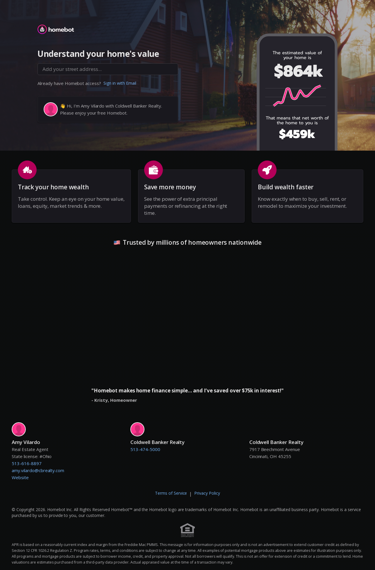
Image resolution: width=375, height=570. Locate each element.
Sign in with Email (119, 83)
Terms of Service (171, 493)
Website (20, 477)
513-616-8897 (27, 463)
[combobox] (108, 69)
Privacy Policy (207, 493)
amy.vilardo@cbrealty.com (38, 470)
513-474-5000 (145, 449)
